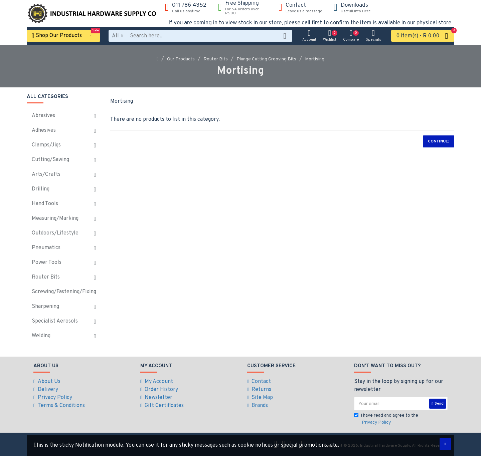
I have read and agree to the (386, 419)
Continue (438, 141)
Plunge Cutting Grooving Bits (266, 59)
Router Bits (215, 59)
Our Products (181, 59)
